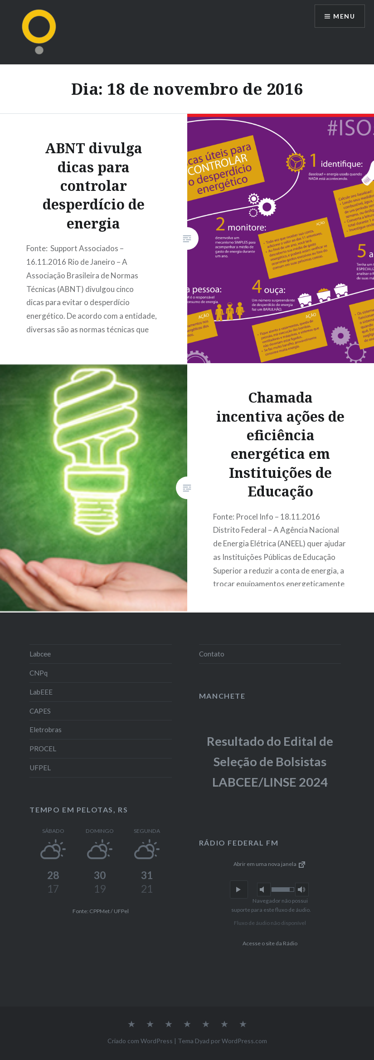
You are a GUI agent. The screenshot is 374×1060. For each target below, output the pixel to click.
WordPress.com (244, 1041)
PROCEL (42, 748)
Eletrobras (45, 729)
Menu (344, 16)
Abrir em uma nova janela (269, 864)
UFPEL (40, 767)
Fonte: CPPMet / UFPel (101, 911)
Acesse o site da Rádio (270, 943)
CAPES (40, 711)
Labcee (40, 654)
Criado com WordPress (140, 1041)
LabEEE (41, 692)
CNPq (38, 673)
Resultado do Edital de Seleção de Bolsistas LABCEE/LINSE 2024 (270, 761)
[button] (239, 889)
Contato (211, 654)
